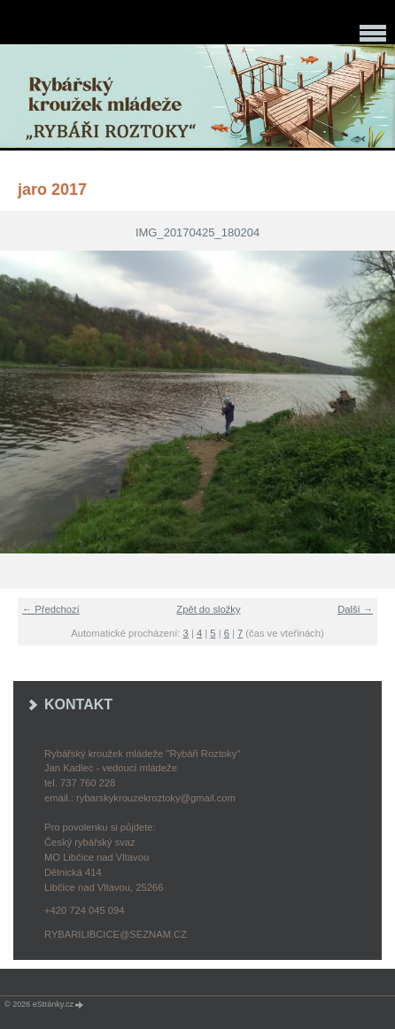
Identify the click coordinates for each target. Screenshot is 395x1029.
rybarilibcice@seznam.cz (115, 934)
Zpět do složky (208, 609)
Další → (355, 609)
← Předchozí (51, 609)
